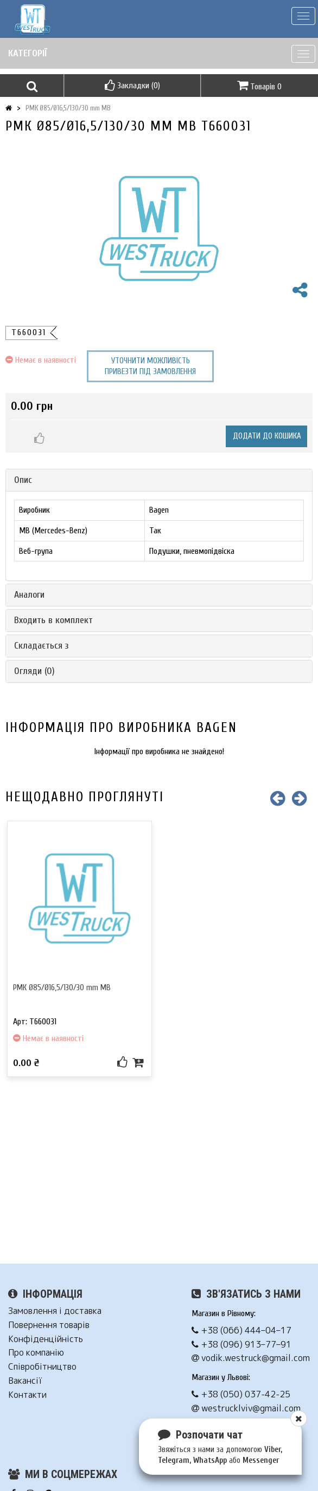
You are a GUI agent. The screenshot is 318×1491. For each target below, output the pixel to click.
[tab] (159, 480)
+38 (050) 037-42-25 (241, 1394)
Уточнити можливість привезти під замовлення (150, 366)
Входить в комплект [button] (53, 620)
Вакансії (25, 1381)
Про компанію (36, 1352)
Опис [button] (23, 480)
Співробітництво (42, 1366)
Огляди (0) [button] (34, 671)
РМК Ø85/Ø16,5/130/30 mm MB (68, 108)
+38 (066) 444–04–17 (241, 1330)
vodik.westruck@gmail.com (251, 1358)
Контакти (27, 1395)
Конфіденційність (45, 1339)
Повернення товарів (49, 1325)
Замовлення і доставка (54, 1311)
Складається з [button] (41, 645)
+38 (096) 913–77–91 (241, 1344)
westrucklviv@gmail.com (246, 1408)
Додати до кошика (267, 436)
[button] (31, 85)
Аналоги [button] (29, 594)
